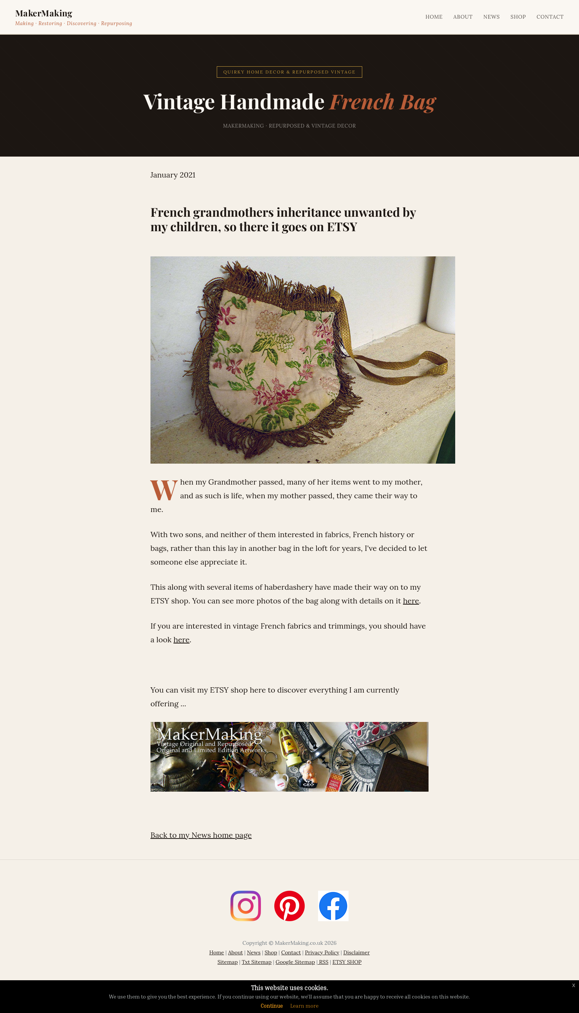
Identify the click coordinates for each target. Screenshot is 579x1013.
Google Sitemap (295, 962)
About (463, 16)
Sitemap (228, 962)
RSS (323, 962)
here (411, 600)
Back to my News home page (201, 835)
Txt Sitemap (257, 962)
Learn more (304, 1005)
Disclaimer (356, 952)
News (491, 16)
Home (434, 16)
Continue (272, 1005)
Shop (518, 16)
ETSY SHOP (347, 962)
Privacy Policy (322, 952)
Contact (550, 16)
